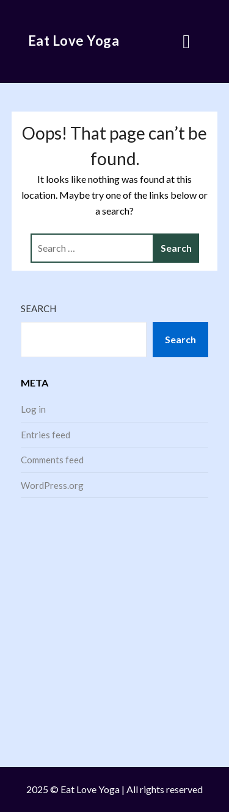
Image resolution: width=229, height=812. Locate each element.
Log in (33, 409)
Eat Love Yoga (74, 40)
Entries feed (45, 434)
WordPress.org (52, 485)
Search (38, 308)
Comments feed (52, 459)
